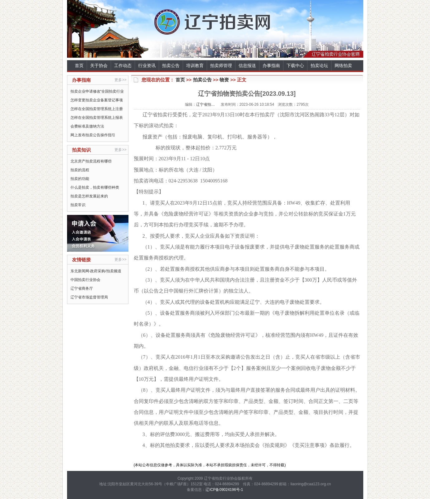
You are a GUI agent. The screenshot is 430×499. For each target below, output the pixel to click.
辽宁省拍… (205, 104)
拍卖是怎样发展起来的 (89, 196)
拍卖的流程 (79, 170)
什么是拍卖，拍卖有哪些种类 (94, 187)
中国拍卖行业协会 (85, 280)
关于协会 (99, 65)
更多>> (120, 80)
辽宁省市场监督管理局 (89, 297)
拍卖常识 (77, 205)
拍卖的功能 (79, 179)
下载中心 (295, 65)
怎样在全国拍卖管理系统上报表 (96, 117)
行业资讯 (147, 65)
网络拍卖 (343, 65)
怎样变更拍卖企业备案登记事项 (96, 100)
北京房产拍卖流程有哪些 (91, 161)
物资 (224, 79)
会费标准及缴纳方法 (87, 126)
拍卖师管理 (221, 65)
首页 (79, 65)
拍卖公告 (171, 65)
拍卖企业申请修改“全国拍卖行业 (97, 91)
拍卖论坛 (319, 65)
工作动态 (123, 65)
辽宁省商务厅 (81, 288)
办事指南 (271, 65)
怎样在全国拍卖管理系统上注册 (96, 109)
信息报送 (247, 65)
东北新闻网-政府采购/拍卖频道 (95, 271)
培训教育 (195, 65)
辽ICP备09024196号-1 (224, 489)
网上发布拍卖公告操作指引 (92, 135)
